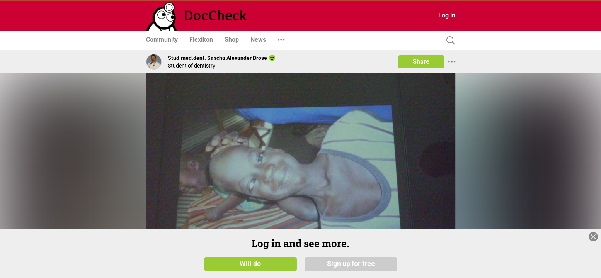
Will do (250, 263)
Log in (446, 15)
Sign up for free (351, 263)
